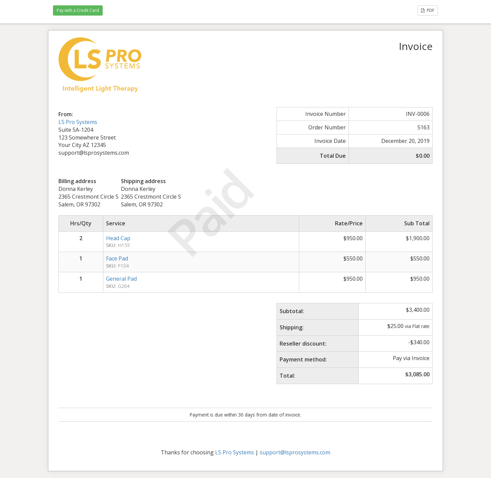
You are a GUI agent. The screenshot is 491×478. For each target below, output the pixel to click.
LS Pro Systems (77, 122)
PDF (427, 10)
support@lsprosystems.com (295, 452)
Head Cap (118, 238)
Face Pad (117, 258)
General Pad (121, 278)
